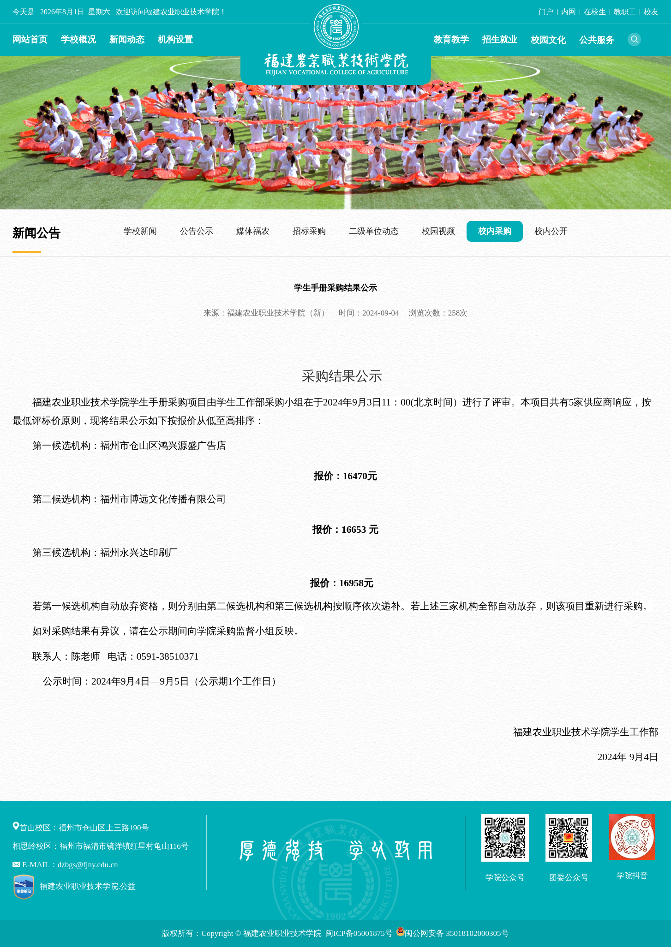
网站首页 (30, 39)
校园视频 (438, 231)
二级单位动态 (374, 231)
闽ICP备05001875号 (360, 933)
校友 (651, 12)
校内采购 (494, 231)
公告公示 (196, 231)
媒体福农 (253, 231)
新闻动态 (126, 39)
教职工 (625, 12)
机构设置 (175, 39)
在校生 (595, 12)
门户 (546, 12)
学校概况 (78, 39)
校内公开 (551, 231)
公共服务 (596, 40)
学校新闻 (140, 231)
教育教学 (451, 39)
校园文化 (548, 40)
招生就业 (499, 39)
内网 (568, 12)
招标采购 (309, 231)
